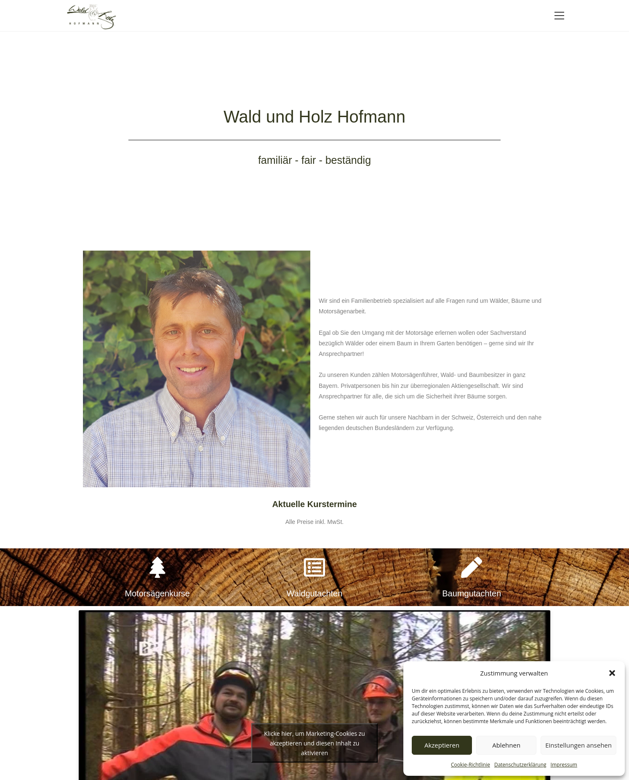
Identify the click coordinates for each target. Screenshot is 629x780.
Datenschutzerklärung (520, 764)
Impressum (564, 764)
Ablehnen (506, 745)
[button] (612, 673)
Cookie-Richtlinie (470, 764)
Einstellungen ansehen (578, 745)
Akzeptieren (441, 745)
